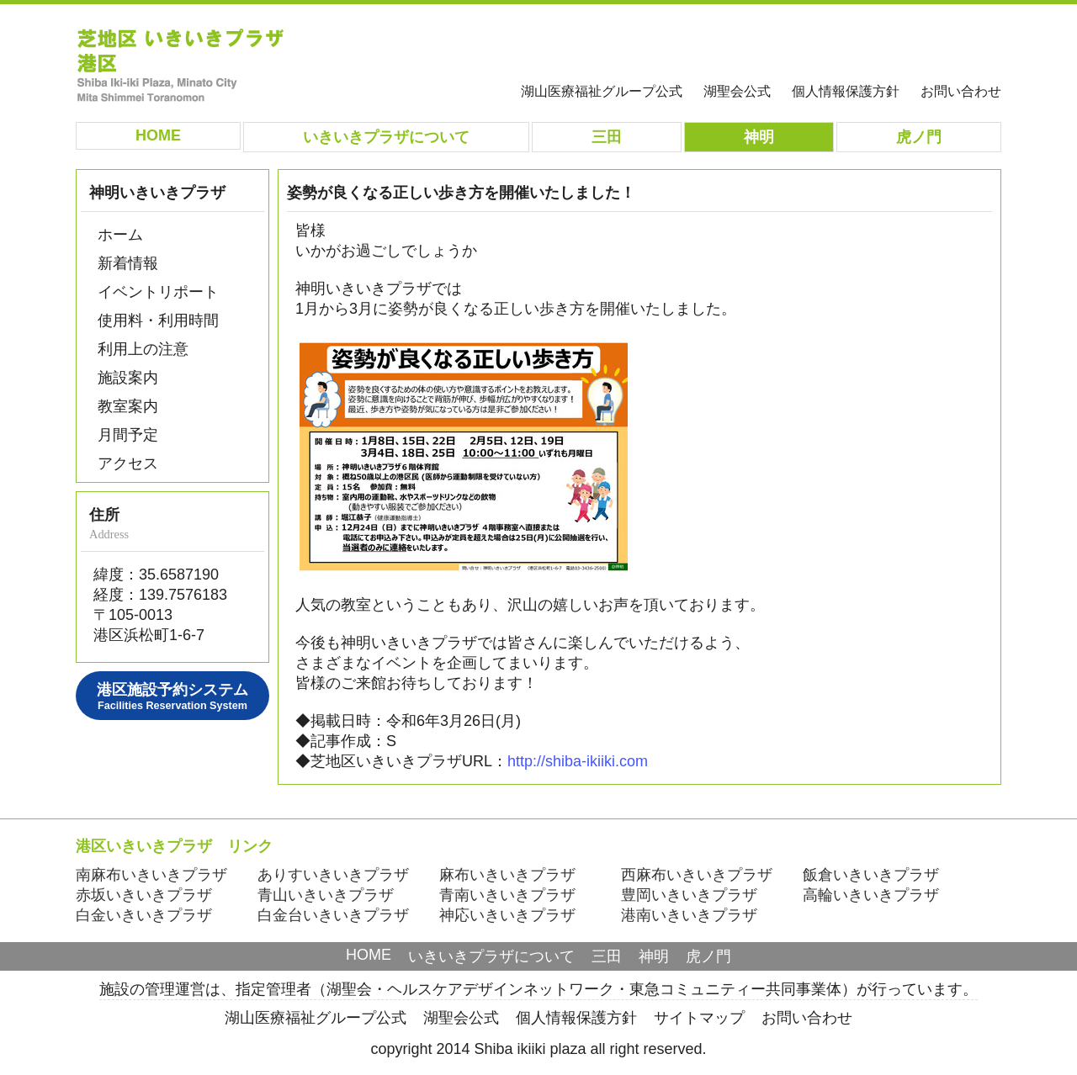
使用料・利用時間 (158, 320)
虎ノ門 (708, 956)
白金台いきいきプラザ (333, 915)
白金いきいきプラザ (144, 915)
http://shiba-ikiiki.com (577, 761)
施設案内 (128, 377)
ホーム (120, 234)
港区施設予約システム (172, 696)
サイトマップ (699, 1017)
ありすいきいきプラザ (333, 874)
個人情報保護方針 (845, 90)
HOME (368, 954)
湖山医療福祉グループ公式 (601, 90)
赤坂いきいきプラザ (144, 895)
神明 (654, 956)
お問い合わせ (960, 90)
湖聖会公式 (737, 90)
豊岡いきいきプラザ (689, 895)
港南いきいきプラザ (689, 915)
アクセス (128, 463)
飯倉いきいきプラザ (871, 874)
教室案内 (128, 406)
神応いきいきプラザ (507, 915)
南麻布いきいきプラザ (151, 874)
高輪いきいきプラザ (871, 895)
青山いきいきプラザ (325, 895)
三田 (607, 956)
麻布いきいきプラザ (507, 874)
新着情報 (128, 263)
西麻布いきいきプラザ (696, 874)
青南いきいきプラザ (507, 895)
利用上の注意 (143, 349)
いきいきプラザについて (491, 956)
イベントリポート (158, 291)
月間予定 (128, 434)
